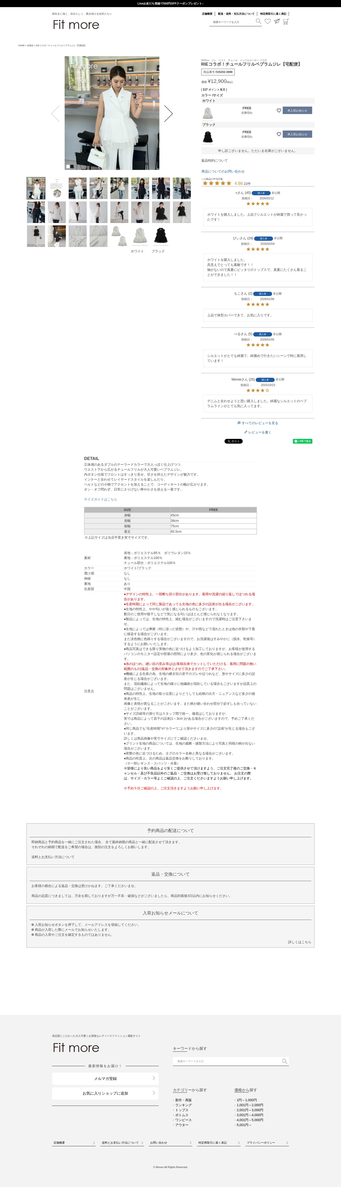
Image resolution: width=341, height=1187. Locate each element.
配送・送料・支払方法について (236, 13)
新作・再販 (183, 1100)
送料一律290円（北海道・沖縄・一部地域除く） (170, 3)
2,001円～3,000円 (250, 1110)
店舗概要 (207, 13)
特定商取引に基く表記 (273, 13)
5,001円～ (244, 1125)
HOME (21, 45)
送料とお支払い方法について (53, 857)
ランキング (183, 1105)
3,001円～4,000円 (250, 1115)
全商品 (30, 45)
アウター (181, 1125)
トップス (181, 1110)
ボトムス (181, 1115)
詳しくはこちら (299, 942)
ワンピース (183, 1120)
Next (168, 114)
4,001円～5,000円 (250, 1120)
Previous (56, 114)
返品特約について (214, 160)
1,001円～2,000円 (250, 1105)
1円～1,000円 (247, 1100)
